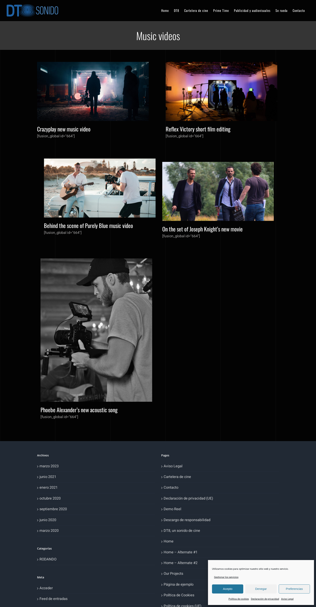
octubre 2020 (50, 498)
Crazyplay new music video (63, 129)
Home (169, 541)
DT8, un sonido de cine (182, 530)
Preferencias (294, 588)
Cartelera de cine (177, 477)
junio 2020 (48, 520)
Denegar (261, 588)
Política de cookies (239, 599)
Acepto (227, 588)
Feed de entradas (54, 599)
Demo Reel (172, 509)
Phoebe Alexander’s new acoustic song (143, 324)
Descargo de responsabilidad (187, 520)
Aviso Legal (287, 599)
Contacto (171, 487)
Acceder (46, 588)
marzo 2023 (49, 466)
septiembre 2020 (53, 509)
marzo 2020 (49, 530)
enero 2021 (49, 487)
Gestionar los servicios (226, 577)
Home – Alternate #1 (181, 552)
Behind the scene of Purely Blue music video (216, 151)
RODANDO (48, 559)
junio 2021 (48, 477)
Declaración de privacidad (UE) (188, 498)
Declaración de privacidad (265, 599)
